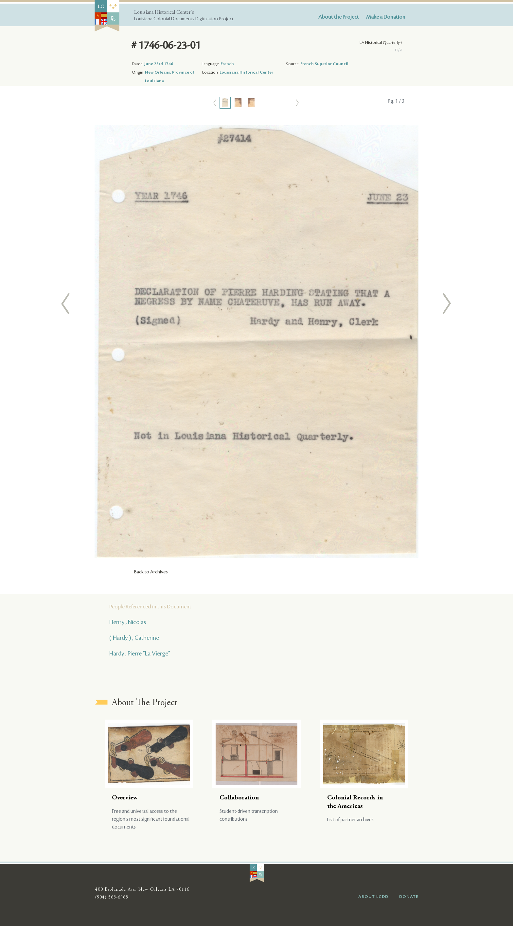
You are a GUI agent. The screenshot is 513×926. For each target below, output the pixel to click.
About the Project (338, 17)
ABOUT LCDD (373, 896)
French (227, 63)
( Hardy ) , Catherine (134, 638)
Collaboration (239, 798)
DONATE (408, 896)
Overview (125, 798)
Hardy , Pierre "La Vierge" (139, 653)
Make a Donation (385, 17)
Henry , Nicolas (127, 622)
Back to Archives (151, 572)
